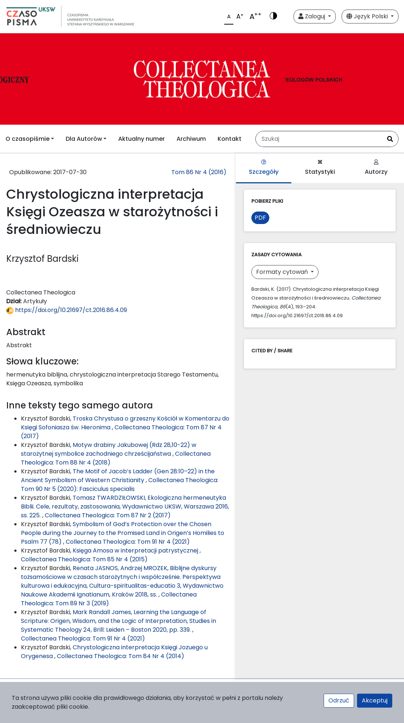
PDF (260, 217)
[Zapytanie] (319, 139)
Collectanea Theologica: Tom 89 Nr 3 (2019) (109, 599)
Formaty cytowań (282, 272)
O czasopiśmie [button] (28, 139)
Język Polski (367, 16)
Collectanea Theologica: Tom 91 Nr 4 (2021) (128, 541)
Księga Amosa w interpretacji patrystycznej (136, 550)
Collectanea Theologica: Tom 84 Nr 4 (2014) (120, 656)
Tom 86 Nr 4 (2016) (198, 172)
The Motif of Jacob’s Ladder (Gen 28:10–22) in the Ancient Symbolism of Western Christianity (118, 475)
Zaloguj (312, 16)
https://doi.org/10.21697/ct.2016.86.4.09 (66, 310)
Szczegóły (264, 167)
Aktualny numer (141, 139)
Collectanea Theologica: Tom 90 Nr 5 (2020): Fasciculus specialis (119, 484)
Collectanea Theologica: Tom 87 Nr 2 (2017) (108, 515)
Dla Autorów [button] (84, 139)
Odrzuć (338, 700)
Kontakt (229, 139)
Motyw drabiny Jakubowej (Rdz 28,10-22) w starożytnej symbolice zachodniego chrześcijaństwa (108, 449)
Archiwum (191, 139)
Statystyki (320, 167)
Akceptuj (374, 700)
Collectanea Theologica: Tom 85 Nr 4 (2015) (84, 559)
